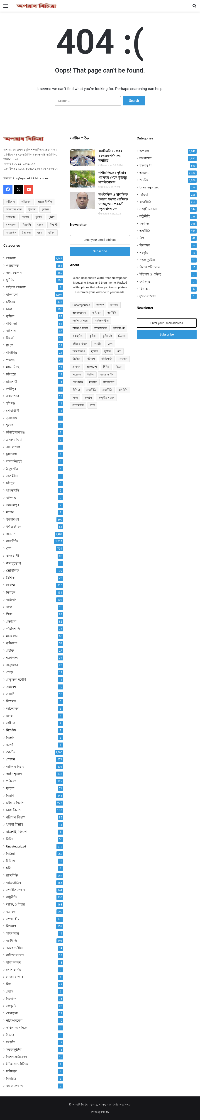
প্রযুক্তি (10, 650)
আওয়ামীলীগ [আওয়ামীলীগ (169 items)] (45, 201)
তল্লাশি (10, 694)
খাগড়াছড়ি (12, 490)
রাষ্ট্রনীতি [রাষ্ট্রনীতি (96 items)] (122, 390)
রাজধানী (12, 556)
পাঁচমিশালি (13, 629)
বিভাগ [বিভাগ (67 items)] (119, 366)
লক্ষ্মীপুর (11, 389)
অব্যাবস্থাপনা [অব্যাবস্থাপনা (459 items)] (79, 312)
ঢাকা (9, 309)
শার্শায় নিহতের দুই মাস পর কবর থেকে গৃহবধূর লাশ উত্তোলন (112, 177)
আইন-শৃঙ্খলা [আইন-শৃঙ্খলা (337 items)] (101, 320)
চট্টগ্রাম (10, 302)
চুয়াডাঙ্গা (11, 454)
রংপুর (9, 345)
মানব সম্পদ (13, 962)
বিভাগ (10, 795)
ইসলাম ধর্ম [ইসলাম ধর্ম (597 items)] (119, 328)
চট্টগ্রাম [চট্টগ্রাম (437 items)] (122, 336)
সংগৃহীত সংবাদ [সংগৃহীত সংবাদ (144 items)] (106, 397)
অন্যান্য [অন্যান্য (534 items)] (100, 305)
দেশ (8, 548)
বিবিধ (9, 839)
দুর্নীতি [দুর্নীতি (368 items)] (107, 351)
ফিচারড (11, 1078)
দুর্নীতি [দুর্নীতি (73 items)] (39, 217)
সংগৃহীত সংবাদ (15, 890)
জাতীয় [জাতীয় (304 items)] (97, 343)
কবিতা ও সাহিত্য (16, 1028)
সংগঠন (10, 585)
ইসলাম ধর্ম (12, 519)
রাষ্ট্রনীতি (11, 897)
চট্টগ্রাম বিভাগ (15, 803)
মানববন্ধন (12, 636)
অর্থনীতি (11, 940)
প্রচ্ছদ (9, 672)
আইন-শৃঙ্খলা (14, 774)
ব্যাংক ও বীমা (14, 948)
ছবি (8, 868)
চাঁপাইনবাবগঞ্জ (15, 432)
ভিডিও (10, 861)
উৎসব (10, 1035)
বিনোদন (11, 999)
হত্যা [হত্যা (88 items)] (39, 232)
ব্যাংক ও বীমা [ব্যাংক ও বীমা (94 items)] (107, 374)
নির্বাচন (10, 592)
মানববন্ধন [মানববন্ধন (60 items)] (108, 382)
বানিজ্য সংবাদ (15, 955)
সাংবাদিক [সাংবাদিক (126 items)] (11, 232)
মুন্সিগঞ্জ (11, 497)
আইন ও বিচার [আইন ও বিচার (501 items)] (80, 328)
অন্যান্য (10, 534)
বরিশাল (11, 331)
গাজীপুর (11, 352)
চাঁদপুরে (11, 374)
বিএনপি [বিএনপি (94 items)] (26, 224)
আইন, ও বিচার (15, 904)
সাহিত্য (10, 723)
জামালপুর (12, 505)
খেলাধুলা (12, 1013)
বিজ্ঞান (10, 737)
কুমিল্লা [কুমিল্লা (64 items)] (45, 209)
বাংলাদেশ (12, 294)
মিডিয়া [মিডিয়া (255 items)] (76, 390)
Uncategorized (16, 846)
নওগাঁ (9, 745)
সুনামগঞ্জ (11, 418)
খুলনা (9, 425)
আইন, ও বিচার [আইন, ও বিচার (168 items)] (80, 320)
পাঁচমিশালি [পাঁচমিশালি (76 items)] (106, 359)
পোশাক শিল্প (14, 969)
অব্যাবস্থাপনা (14, 273)
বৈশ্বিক (10, 578)
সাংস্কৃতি (11, 1006)
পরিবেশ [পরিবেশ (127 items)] (90, 359)
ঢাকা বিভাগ (14, 810)
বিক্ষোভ (11, 701)
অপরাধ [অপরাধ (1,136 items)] (114, 305)
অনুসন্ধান (12, 665)
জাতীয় (10, 752)
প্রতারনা (11, 621)
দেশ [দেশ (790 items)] (119, 351)
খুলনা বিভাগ (14, 825)
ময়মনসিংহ (12, 367)
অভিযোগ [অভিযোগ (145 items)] (26, 201)
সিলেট (10, 338)
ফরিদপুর (11, 1071)
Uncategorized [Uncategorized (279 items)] (81, 305)
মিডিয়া (10, 853)
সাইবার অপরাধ (16, 287)
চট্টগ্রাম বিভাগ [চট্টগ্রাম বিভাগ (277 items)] (80, 343)
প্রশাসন (10, 759)
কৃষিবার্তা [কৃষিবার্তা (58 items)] (107, 336)
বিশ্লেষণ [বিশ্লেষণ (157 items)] (77, 374)
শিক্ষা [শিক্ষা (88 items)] (75, 397)
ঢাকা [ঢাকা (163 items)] (110, 343)
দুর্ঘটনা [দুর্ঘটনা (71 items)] (94, 351)
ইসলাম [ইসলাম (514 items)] (32, 209)
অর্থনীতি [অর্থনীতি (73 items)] (112, 312)
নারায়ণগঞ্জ (13, 447)
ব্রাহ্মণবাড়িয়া (14, 439)
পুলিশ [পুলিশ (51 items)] (51, 217)
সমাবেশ (11, 687)
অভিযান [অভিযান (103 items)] (96, 312)
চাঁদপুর (10, 483)
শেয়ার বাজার (14, 977)
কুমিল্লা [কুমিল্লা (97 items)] (93, 336)
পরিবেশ (11, 781)
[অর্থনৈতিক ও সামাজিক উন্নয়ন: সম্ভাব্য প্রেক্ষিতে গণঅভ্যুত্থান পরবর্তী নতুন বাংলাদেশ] (82, 200)
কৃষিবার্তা (11, 643)
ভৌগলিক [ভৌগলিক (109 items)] (78, 382)
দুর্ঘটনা (10, 788)
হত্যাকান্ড (12, 658)
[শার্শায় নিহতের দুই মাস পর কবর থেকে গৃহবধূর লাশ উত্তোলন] (82, 178)
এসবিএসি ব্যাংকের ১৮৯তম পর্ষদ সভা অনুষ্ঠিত (110, 155)
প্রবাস (9, 991)
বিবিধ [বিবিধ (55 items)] (106, 366)
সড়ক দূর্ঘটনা (14, 1049)
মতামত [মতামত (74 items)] (93, 382)
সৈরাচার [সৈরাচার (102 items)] (26, 232)
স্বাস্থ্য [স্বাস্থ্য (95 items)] (92, 405)
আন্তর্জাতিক (14, 882)
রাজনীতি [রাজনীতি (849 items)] (91, 390)
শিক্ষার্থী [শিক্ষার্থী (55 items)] (54, 224)
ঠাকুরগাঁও (12, 468)
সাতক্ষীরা (12, 476)
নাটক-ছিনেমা (14, 1020)
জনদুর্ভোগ (13, 563)
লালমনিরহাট (14, 461)
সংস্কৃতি (10, 1042)
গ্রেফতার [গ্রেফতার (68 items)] (10, 217)
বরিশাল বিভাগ (15, 817)
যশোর (10, 512)
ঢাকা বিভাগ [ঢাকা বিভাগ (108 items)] (79, 351)
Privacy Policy (100, 1111)
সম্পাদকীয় (12, 919)
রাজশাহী (11, 381)
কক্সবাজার (12, 396)
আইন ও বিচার (15, 766)
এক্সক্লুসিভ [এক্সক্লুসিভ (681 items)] (78, 336)
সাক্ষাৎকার (12, 933)
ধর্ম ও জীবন (13, 526)
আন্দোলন (12, 708)
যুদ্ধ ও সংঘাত (14, 1086)
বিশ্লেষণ (11, 926)
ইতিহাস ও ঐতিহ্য (17, 1064)
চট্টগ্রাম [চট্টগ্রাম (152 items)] (25, 217)
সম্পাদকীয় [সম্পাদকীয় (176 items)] (78, 405)
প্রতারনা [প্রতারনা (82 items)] (123, 359)
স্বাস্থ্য (9, 607)
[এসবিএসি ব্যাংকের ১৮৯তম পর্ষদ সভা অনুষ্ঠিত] (82, 157)
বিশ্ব (8, 984)
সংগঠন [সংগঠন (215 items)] (88, 397)
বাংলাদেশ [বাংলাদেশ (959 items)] (92, 366)
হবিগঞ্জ (10, 403)
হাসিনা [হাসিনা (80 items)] (51, 232)
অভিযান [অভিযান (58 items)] (10, 201)
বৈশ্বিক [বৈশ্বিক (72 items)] (90, 374)
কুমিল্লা (10, 316)
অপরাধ (11, 258)
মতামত (11, 911)
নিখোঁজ (11, 730)
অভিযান (11, 599)
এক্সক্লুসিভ (12, 265)
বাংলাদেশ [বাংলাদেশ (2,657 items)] (11, 224)
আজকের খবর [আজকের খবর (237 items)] (14, 209)
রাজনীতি (12, 541)
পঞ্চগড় (10, 360)
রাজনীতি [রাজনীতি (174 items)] (107, 390)
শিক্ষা (9, 614)
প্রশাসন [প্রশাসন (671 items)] (76, 366)
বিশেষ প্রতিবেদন (16, 1057)
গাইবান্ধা (11, 323)
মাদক (9, 716)
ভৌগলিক (12, 571)
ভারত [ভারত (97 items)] (40, 224)
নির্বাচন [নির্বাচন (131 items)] (76, 359)
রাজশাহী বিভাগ (16, 832)
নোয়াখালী (12, 410)
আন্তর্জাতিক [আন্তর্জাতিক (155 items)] (100, 328)
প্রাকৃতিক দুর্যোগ (16, 679)
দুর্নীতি (10, 280)
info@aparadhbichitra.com (30, 178)
